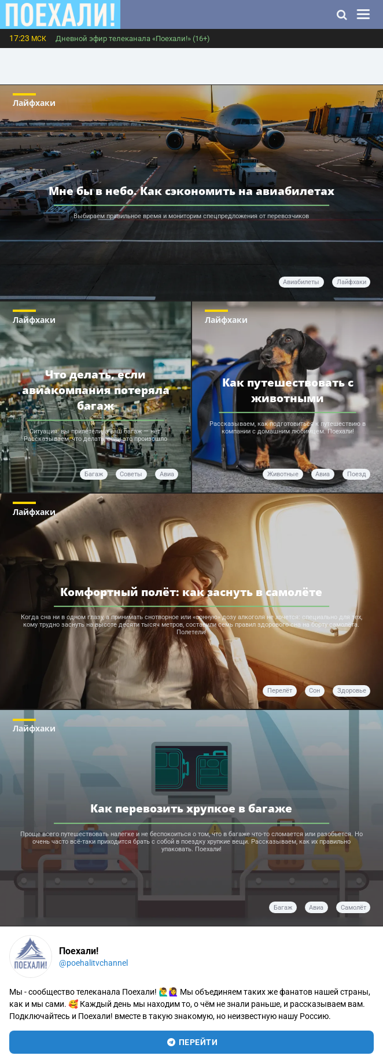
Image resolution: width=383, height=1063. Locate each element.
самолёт (353, 907)
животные (283, 474)
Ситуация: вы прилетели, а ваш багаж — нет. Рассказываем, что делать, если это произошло (95, 435)
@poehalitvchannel (93, 963)
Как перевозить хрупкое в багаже (191, 808)
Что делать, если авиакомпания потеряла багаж (96, 390)
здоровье (351, 690)
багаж (93, 474)
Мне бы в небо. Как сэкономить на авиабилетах (191, 190)
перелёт (279, 690)
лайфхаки (351, 282)
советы (131, 474)
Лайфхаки (34, 102)
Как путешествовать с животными (287, 390)
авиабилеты (301, 282)
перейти (191, 1042)
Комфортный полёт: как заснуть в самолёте (191, 591)
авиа (167, 474)
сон (314, 690)
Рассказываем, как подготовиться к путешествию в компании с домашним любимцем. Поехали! (287, 427)
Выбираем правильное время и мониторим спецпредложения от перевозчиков (191, 216)
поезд (356, 474)
